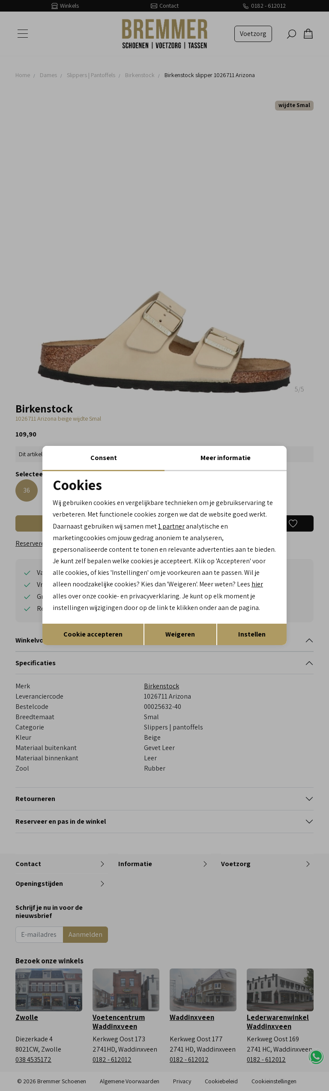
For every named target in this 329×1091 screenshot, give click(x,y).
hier (257, 584)
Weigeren (180, 634)
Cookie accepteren (93, 634)
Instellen (252, 634)
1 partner (171, 525)
